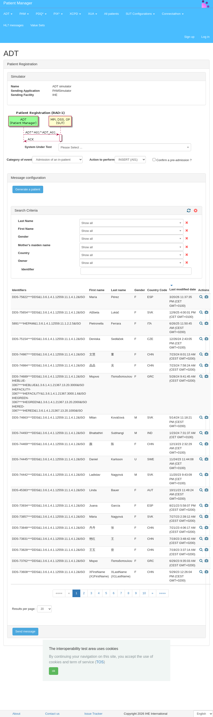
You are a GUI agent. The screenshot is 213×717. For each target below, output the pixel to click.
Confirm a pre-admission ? (172, 160)
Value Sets (37, 25)
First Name (25, 228)
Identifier (27, 269)
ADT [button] (7, 13)
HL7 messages (13, 25)
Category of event (19, 159)
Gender (23, 236)
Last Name (25, 221)
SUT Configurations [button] (140, 13)
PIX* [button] (58, 13)
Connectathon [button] (173, 13)
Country (24, 253)
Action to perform (101, 159)
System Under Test (38, 147)
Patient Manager (17, 3)
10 (144, 593)
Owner (22, 261)
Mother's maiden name (34, 245)
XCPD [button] (75, 13)
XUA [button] (92, 13)
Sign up (189, 36)
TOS (100, 662)
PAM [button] (24, 13)
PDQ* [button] (41, 13)
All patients (111, 13)
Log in (205, 36)
